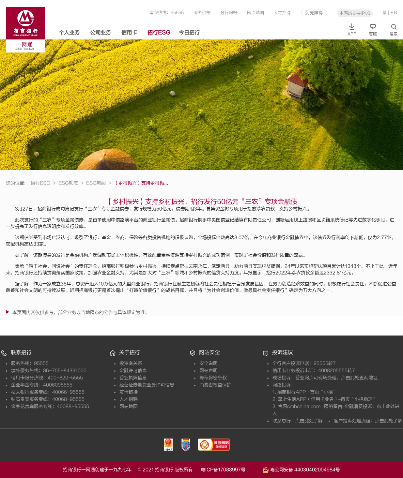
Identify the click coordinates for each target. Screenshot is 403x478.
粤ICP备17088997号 (231, 469)
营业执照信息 (133, 378)
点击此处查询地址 (359, 378)
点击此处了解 (309, 421)
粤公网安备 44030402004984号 (301, 469)
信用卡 (129, 33)
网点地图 (255, 12)
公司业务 (100, 33)
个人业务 (69, 33)
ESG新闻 (98, 183)
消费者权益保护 (215, 385)
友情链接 (128, 392)
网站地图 (128, 406)
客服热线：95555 (166, 12)
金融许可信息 (133, 370)
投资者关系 (130, 363)
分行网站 (228, 12)
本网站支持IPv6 (354, 13)
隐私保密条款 (213, 378)
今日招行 (189, 33)
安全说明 (208, 363)
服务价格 (202, 12)
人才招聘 (282, 12)
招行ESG (158, 33)
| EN (392, 12)
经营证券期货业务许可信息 (146, 385)
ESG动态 (71, 183)
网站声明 (208, 370)
